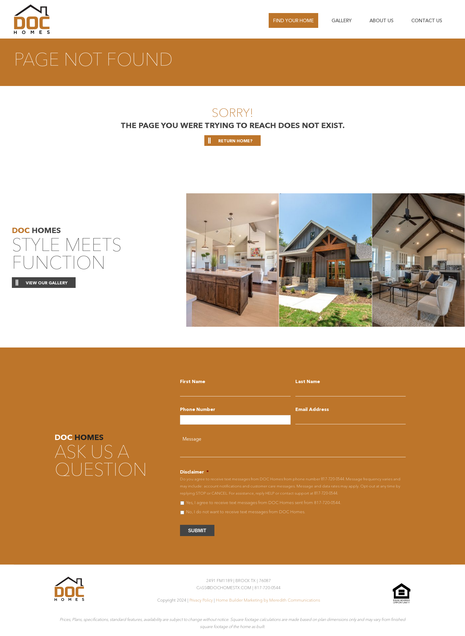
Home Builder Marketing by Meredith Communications (268, 600)
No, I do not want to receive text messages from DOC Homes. (245, 511)
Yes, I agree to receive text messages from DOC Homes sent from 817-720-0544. (263, 502)
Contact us (426, 20)
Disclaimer (194, 472)
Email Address (312, 409)
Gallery (342, 20)
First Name (192, 381)
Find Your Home (293, 20)
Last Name (307, 381)
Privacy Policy (201, 600)
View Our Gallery (47, 283)
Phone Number (197, 409)
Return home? (235, 141)
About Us (382, 20)
